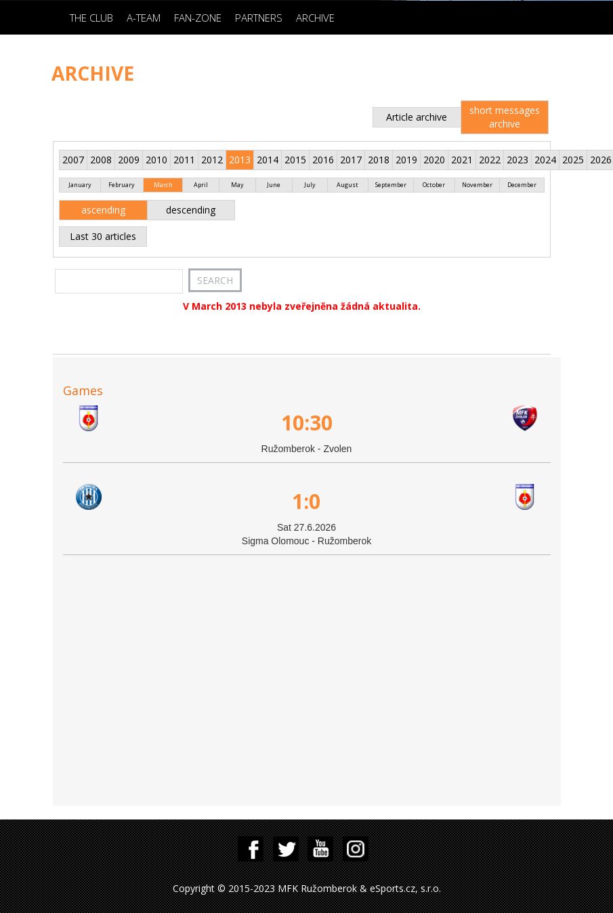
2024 (545, 159)
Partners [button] (258, 17)
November (477, 184)
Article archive (416, 116)
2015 (295, 159)
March (163, 184)
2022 (490, 159)
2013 (240, 159)
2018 (378, 159)
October (434, 184)
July (310, 184)
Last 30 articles (103, 236)
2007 (73, 159)
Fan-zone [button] (197, 17)
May (237, 184)
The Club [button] (91, 17)
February (121, 184)
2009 (129, 159)
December (521, 184)
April (201, 184)
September (390, 184)
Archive (315, 17)
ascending (103, 209)
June (273, 184)
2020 (434, 159)
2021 (462, 159)
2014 (267, 159)
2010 (156, 159)
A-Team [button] (144, 17)
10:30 (307, 423)
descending (190, 209)
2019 (406, 159)
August (347, 184)
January (79, 184)
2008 (101, 159)
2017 (351, 159)
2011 (184, 159)
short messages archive (504, 117)
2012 (212, 159)
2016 (323, 159)
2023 (517, 159)
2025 (573, 159)
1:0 (306, 501)
